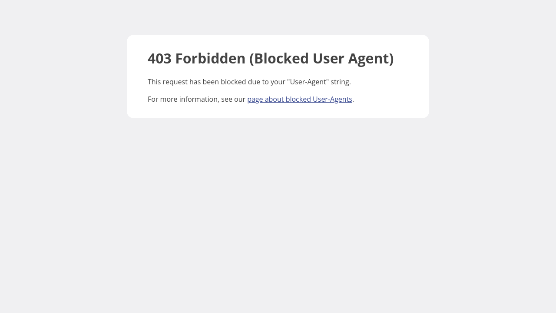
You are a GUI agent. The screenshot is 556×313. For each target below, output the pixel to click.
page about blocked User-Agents (299, 99)
